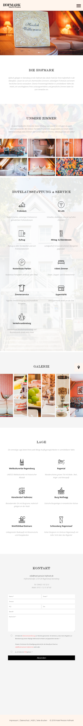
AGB (25, 652)
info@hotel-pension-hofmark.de (41, 576)
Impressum (13, 720)
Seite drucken (41, 720)
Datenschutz (24, 720)
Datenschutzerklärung (28, 636)
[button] (37, 52)
